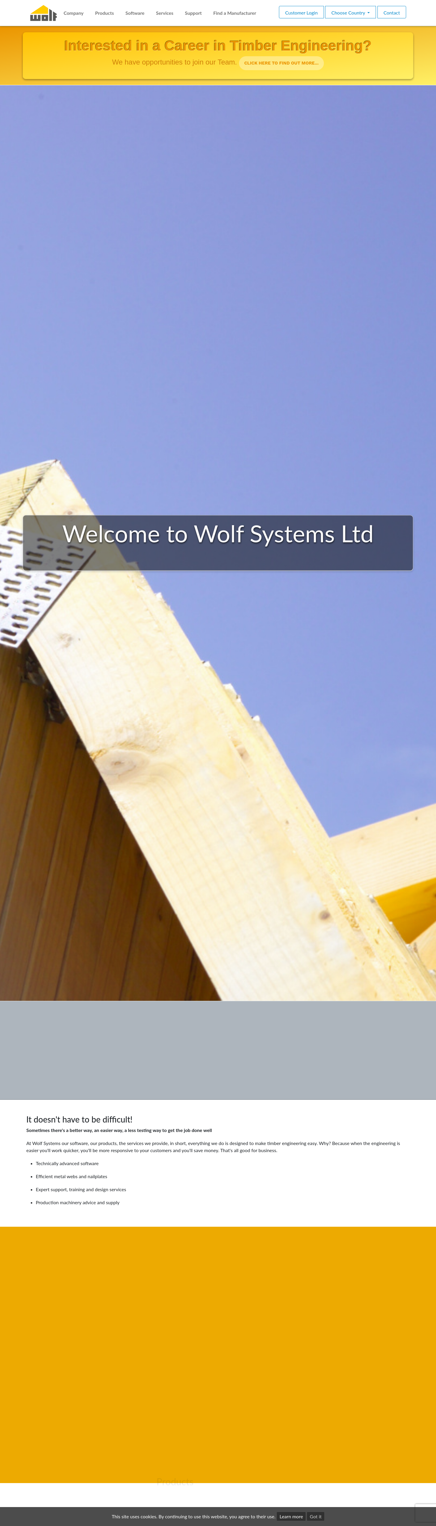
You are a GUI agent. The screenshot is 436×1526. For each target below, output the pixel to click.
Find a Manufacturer (234, 13)
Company (73, 13)
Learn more (291, 1516)
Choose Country (348, 12)
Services (164, 13)
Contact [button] (392, 12)
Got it (316, 1516)
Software (134, 13)
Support (193, 13)
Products (104, 13)
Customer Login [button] (301, 12)
